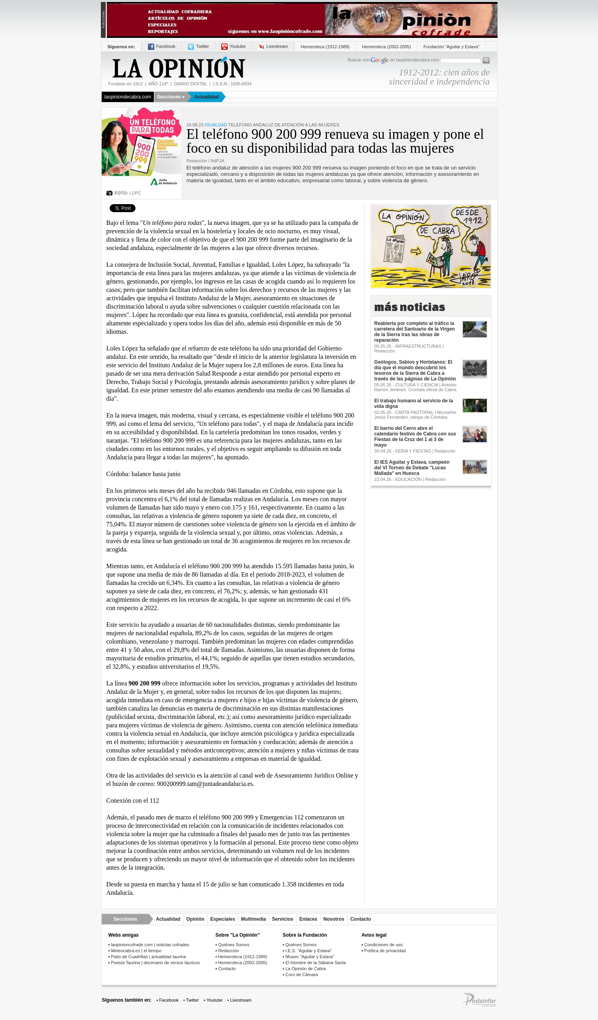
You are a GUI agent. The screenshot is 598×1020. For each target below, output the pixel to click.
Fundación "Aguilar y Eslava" (451, 46)
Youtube (233, 46)
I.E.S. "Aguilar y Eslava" (308, 950)
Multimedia (253, 919)
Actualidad (206, 97)
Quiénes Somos (233, 944)
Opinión (195, 919)
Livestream (273, 46)
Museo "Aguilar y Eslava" (309, 956)
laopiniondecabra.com (127, 97)
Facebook (161, 46)
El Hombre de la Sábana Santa (315, 962)
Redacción (228, 950)
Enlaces (308, 919)
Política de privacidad (385, 950)
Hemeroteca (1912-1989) (325, 46)
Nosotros (333, 919)
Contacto (360, 919)
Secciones (171, 97)
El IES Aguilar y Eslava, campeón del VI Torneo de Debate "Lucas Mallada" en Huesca (412, 467)
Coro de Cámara (301, 974)
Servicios (282, 919)
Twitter (198, 46)
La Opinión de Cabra (305, 968)
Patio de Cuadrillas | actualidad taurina (148, 956)
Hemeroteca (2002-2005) (386, 46)
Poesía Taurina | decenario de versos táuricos (155, 962)
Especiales (222, 919)
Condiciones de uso (383, 944)
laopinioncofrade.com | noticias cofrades (150, 944)
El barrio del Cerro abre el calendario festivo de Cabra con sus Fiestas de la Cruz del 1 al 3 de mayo (415, 436)
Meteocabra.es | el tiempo (136, 950)
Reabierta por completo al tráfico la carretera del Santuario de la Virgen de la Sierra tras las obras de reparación (414, 332)
